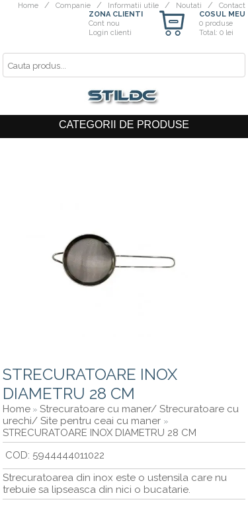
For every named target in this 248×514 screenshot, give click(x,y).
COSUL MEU (222, 14)
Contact (232, 5)
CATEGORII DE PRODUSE (124, 124)
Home (28, 5)
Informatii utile (133, 5)
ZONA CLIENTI (116, 14)
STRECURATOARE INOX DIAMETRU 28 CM (99, 433)
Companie (73, 5)
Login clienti (110, 32)
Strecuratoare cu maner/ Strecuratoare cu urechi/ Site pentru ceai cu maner (121, 415)
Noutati (189, 5)
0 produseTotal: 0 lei (216, 28)
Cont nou (104, 23)
